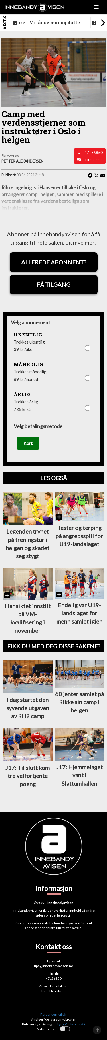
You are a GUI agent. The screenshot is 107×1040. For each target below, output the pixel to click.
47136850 (93, 152)
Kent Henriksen (53, 991)
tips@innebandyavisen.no (53, 966)
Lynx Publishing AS (71, 1024)
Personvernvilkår (53, 1014)
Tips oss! (93, 160)
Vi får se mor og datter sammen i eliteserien (50, 23)
